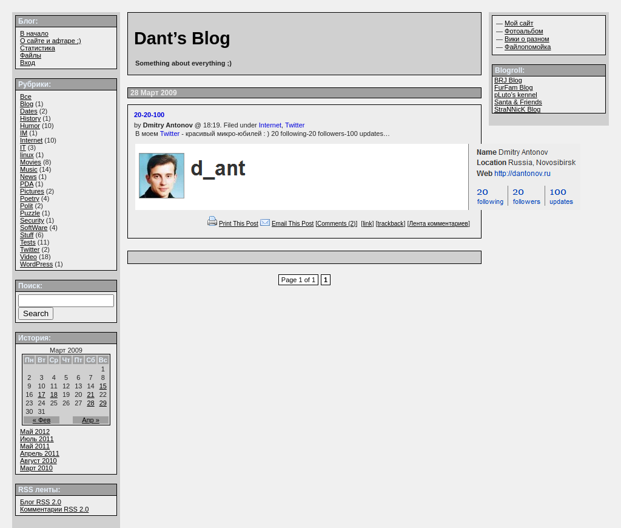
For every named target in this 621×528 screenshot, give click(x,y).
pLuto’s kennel (515, 94)
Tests (28, 242)
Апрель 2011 (39, 453)
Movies (30, 162)
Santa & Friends (518, 102)
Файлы (30, 55)
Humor (30, 125)
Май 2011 (35, 446)
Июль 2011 (37, 438)
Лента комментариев (438, 223)
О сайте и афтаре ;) (50, 40)
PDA (26, 184)
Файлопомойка (528, 46)
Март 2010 (36, 468)
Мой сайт (519, 23)
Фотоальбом (524, 31)
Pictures (32, 191)
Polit (26, 205)
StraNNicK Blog (517, 109)
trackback (391, 223)
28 (90, 403)
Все (26, 96)
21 (90, 394)
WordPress (36, 264)
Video (28, 256)
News (28, 176)
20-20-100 (149, 114)
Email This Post (293, 223)
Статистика (37, 48)
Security (32, 220)
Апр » (90, 420)
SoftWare (33, 227)
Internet (270, 125)
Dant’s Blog (182, 38)
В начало (34, 33)
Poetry (29, 198)
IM (23, 133)
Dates (29, 111)
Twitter (294, 125)
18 (54, 394)
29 (103, 403)
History (30, 118)
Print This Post (238, 223)
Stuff (26, 235)
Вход (27, 62)
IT (23, 147)
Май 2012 (35, 431)
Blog (26, 103)
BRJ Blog (508, 80)
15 (103, 386)
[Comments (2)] (336, 223)
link (367, 223)
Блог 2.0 (40, 502)
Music (29, 169)
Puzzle (30, 213)
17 (41, 394)
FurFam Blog (513, 87)
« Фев (42, 420)
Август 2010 (38, 460)
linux (27, 154)
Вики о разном (527, 38)
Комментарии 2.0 (54, 509)
